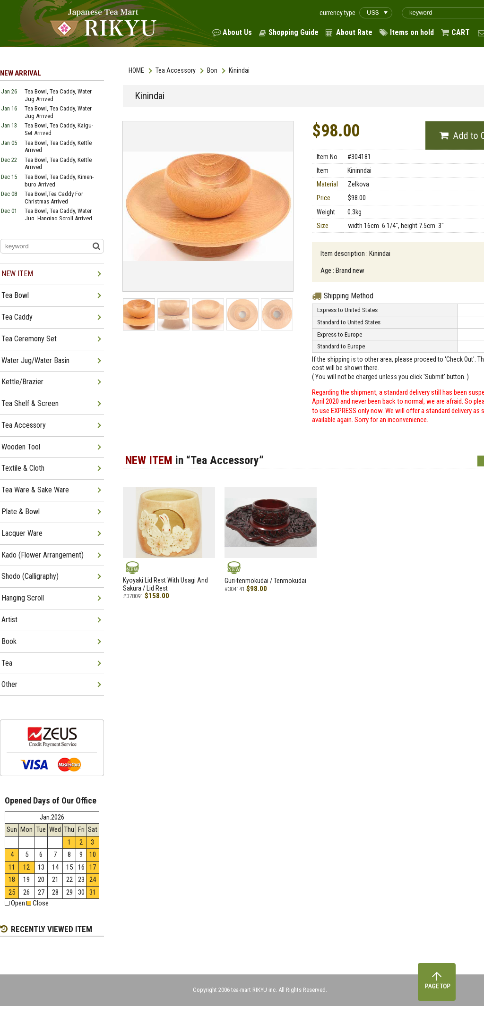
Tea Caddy (17, 317)
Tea (6, 663)
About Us (237, 32)
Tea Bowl (15, 295)
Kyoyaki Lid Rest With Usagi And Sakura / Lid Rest (165, 584)
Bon (212, 70)
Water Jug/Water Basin (35, 360)
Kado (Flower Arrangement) (42, 554)
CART (460, 32)
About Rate (354, 32)
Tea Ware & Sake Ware (35, 489)
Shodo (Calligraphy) (30, 576)
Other (9, 684)
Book (9, 641)
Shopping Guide (293, 32)
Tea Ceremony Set (29, 338)
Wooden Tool (20, 446)
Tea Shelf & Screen (30, 403)
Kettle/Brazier (22, 381)
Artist (9, 619)
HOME (136, 70)
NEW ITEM (17, 273)
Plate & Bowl (20, 511)
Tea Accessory (176, 70)
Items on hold (412, 32)
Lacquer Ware (22, 533)
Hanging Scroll (22, 597)
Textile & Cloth (22, 468)
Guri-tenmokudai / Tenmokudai (265, 580)
